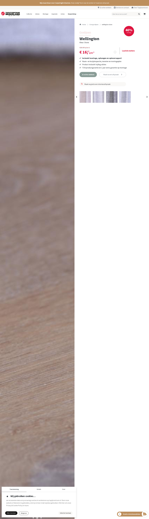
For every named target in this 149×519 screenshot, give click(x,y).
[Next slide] (147, 97)
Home (82, 24)
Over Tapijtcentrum (141, 8)
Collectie (29, 14)
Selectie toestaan (65, 513)
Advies (37, 14)
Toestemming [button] (14, 489)
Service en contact (122, 8)
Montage (45, 14)
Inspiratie (54, 14)
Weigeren (24, 513)
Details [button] (39, 489)
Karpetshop (72, 14)
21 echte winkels (105, 8)
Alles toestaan (11, 513)
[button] (74, 3)
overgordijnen (93, 24)
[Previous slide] (76, 97)
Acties (63, 14)
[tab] (33, 517)
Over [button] (63, 489)
